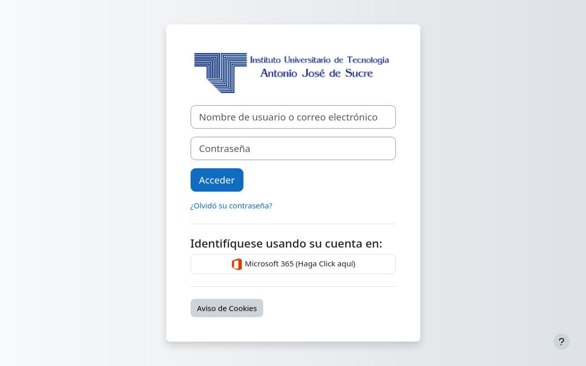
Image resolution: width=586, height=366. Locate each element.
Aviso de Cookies (227, 308)
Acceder (217, 179)
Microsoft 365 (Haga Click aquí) (293, 264)
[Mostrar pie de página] (561, 341)
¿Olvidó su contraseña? (231, 205)
